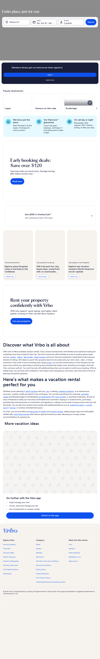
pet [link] (47, 334)
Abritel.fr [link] (72, 437)
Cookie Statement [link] (42, 462)
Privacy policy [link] (41, 458)
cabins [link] (19, 300)
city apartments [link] (44, 339)
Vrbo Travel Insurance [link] (10, 458)
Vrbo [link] (70, 433)
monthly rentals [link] (56, 354)
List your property (21, 267)
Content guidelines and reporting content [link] (50, 470)
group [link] (49, 305)
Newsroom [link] (40, 445)
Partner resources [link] (9, 445)
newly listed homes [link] (21, 357)
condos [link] (13, 300)
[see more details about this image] (90, 66)
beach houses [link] (39, 300)
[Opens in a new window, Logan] (17, 66)
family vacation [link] (32, 334)
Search (90, 26)
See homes (42, 226)
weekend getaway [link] (66, 334)
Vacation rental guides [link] (11, 450)
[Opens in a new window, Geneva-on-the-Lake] (48, 66)
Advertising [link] (7, 462)
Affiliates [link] (39, 441)
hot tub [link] (13, 350)
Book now (17, 137)
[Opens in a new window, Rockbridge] (78, 66)
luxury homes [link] (60, 339)
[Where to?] (17, 26)
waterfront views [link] (77, 348)
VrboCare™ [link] (7, 437)
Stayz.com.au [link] (73, 450)
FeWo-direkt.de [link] (74, 441)
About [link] (38, 433)
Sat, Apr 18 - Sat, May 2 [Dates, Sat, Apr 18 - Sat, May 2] (46, 27)
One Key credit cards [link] (10, 454)
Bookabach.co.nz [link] (75, 445)
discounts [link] (34, 354)
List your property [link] (9, 433)
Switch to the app (46, 403)
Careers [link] (38, 437)
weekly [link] (43, 354)
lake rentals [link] (28, 300)
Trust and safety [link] (8, 441)
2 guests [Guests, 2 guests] (68, 27)
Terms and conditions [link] (43, 454)
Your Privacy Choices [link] (43, 466)
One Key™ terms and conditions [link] (47, 450)
